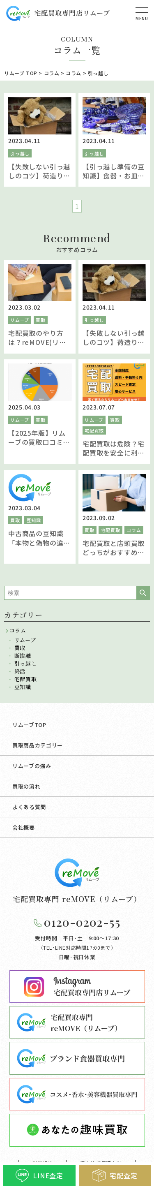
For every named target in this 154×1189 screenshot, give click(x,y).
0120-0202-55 (82, 922)
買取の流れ (26, 786)
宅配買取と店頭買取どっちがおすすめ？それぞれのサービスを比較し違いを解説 (114, 557)
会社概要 (23, 827)
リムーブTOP (29, 725)
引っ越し (20, 153)
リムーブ (19, 320)
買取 (41, 320)
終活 (19, 671)
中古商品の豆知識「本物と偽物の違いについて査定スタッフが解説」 (39, 547)
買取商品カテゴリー (37, 745)
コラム (133, 530)
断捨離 (22, 655)
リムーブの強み (31, 766)
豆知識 (33, 520)
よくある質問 (29, 807)
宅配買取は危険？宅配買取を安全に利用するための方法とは (114, 453)
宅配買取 (94, 430)
